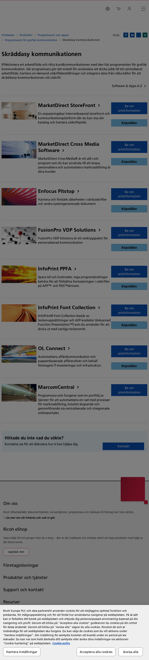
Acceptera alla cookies (96, 652)
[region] (74, 632)
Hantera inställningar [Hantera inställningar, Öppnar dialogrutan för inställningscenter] (21, 652)
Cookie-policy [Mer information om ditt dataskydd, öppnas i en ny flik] (61, 643)
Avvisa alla (130, 652)
